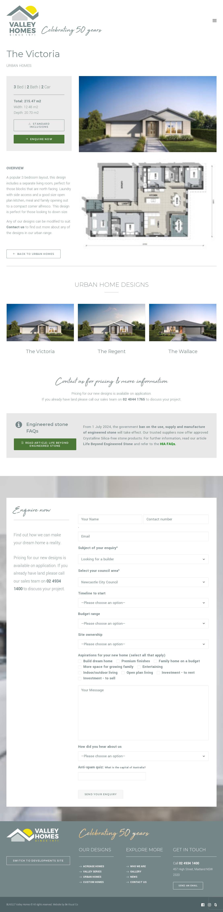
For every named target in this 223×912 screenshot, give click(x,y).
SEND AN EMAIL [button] (188, 885)
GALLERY (135, 871)
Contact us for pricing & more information (111, 382)
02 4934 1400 (189, 863)
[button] (40, 322)
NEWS (133, 877)
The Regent (112, 351)
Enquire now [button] (39, 139)
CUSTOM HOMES (93, 882)
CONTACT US (138, 882)
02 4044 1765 (134, 399)
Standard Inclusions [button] (39, 125)
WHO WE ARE (138, 866)
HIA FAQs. (168, 444)
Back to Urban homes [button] (33, 253)
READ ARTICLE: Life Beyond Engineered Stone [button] (45, 444)
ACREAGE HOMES (93, 866)
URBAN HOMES (92, 877)
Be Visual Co (71, 904)
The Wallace (182, 351)
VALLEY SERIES (92, 871)
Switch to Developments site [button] (38, 860)
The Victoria (40, 351)
